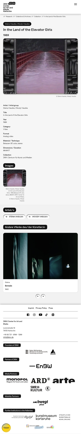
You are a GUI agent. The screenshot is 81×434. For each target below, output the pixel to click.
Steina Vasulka (16, 217)
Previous (38, 296)
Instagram (34, 314)
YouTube (40, 314)
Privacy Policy (41, 308)
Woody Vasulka (40, 217)
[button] (40, 66)
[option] (15, 186)
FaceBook (28, 314)
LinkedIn (53, 314)
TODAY (6, 428)
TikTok (47, 314)
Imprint (31, 308)
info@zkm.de (8, 337)
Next (43, 296)
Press (51, 308)
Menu (75, 4)
